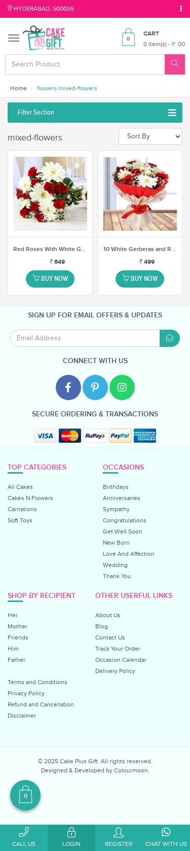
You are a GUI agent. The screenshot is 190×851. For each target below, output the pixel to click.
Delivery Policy (115, 671)
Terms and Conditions (37, 682)
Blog (101, 626)
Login (71, 837)
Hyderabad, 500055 (41, 8)
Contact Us (110, 637)
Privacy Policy (26, 693)
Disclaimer (22, 715)
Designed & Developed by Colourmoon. (95, 770)
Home (18, 88)
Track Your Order (117, 648)
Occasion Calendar (120, 659)
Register (119, 837)
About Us (108, 615)
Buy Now (50, 278)
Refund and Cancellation (41, 704)
